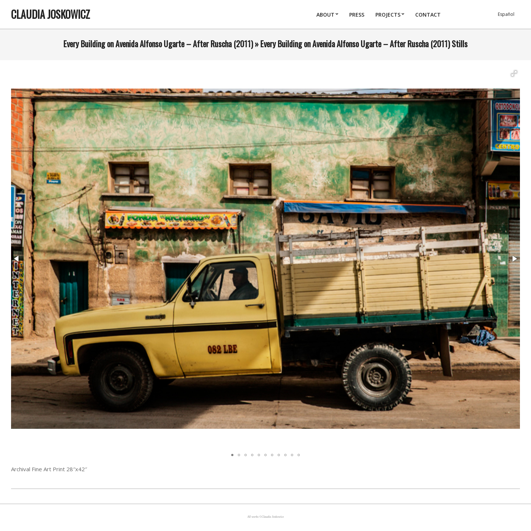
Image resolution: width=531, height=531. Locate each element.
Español (506, 14)
